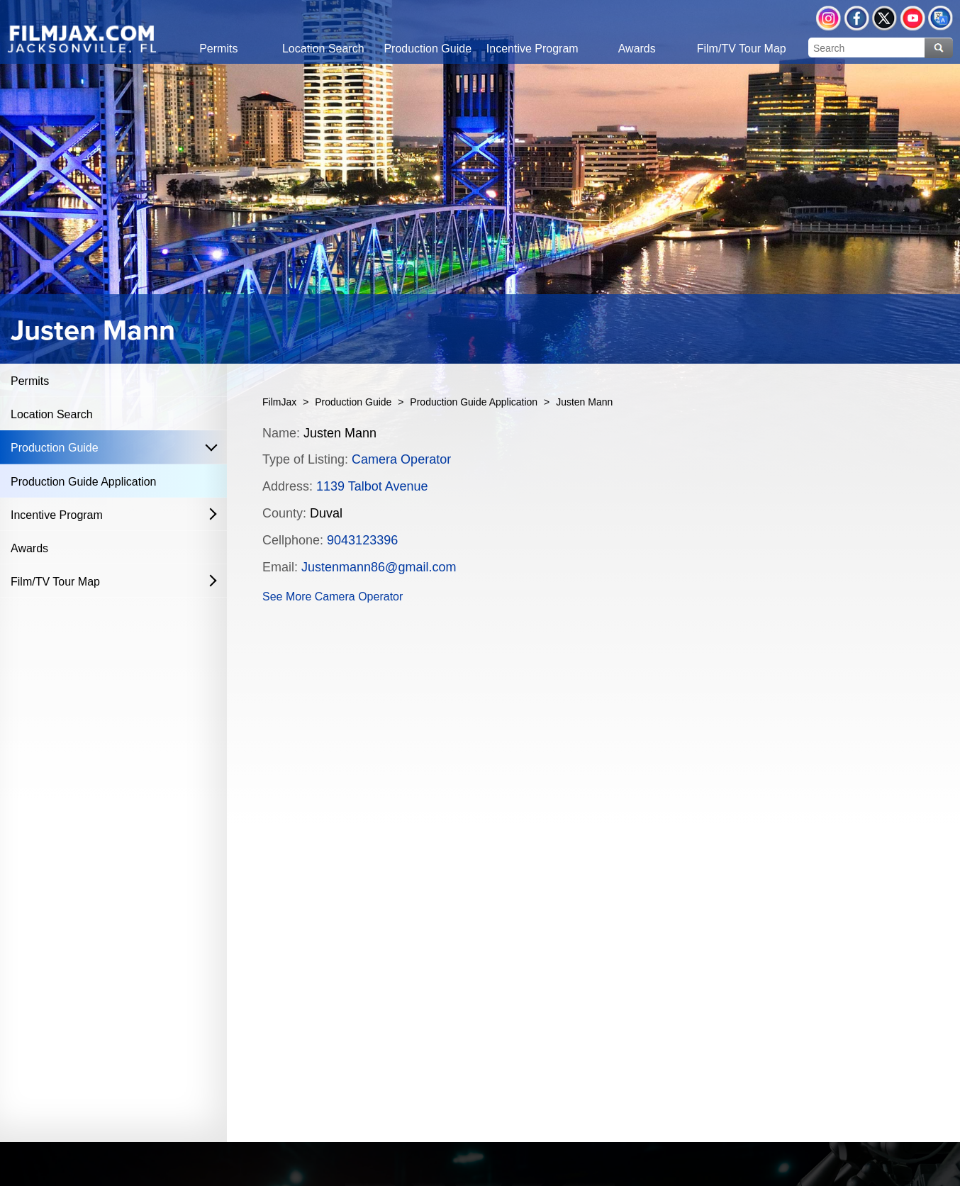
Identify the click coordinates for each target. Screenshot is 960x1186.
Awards (29, 548)
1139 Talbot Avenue (372, 486)
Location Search (52, 414)
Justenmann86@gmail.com (378, 567)
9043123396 (362, 540)
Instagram (828, 18)
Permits (30, 381)
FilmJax (279, 402)
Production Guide (55, 448)
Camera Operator (401, 459)
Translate (940, 18)
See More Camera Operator (332, 597)
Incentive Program (57, 515)
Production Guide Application (83, 482)
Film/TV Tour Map (55, 582)
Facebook (856, 18)
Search (939, 48)
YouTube (912, 18)
